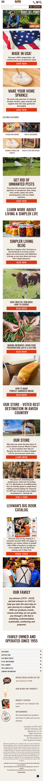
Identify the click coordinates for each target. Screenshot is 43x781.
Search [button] (35, 7)
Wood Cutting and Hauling (31, 150)
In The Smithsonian (21, 661)
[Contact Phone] (34, 2)
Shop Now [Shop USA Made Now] (21, 63)
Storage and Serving (12, 134)
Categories (21, 651)
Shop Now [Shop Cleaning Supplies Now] (21, 109)
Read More (21, 308)
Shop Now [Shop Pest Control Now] (21, 201)
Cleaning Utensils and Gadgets (12, 151)
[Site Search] (40, 2)
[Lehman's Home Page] (18, 1)
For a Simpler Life (21, 668)
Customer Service (21, 658)
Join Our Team (21, 655)
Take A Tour (21, 497)
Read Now (21, 262)
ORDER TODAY (21, 553)
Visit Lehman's (21, 665)
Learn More (21, 457)
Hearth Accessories (31, 134)
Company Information (21, 671)
